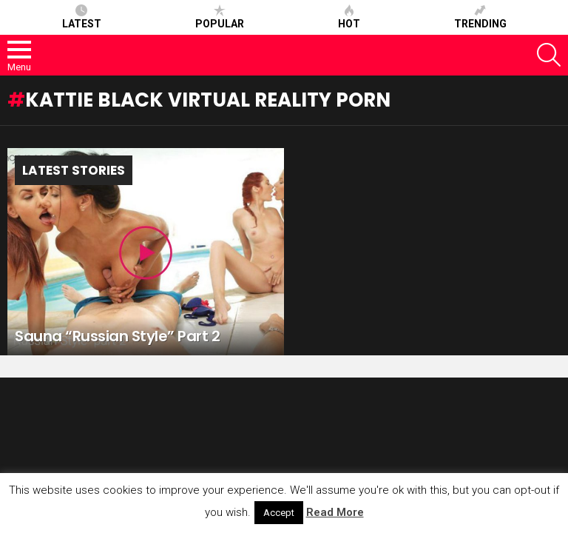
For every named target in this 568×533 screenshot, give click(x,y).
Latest (81, 17)
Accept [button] (278, 512)
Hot (349, 17)
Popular (219, 17)
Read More (335, 512)
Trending (480, 17)
